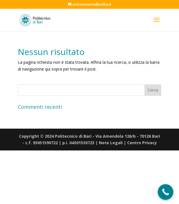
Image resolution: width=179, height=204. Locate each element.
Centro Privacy (142, 142)
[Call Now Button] (165, 192)
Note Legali (111, 142)
